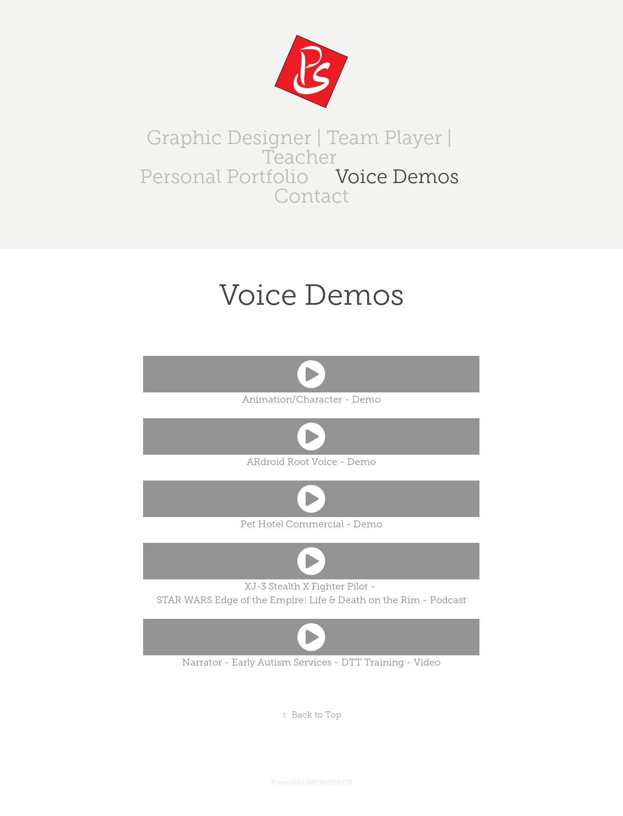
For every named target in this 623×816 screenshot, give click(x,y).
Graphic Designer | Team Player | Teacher (299, 147)
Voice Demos (397, 176)
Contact (311, 196)
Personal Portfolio (224, 176)
